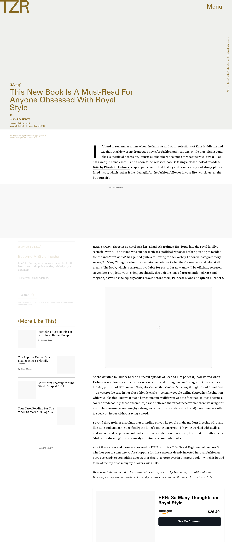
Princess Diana (182, 278)
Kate (208, 273)
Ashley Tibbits (21, 119)
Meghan (98, 278)
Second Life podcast (180, 377)
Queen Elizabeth (211, 278)
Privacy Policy (26, 307)
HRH (96, 167)
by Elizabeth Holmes (115, 167)
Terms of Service (66, 305)
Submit (25, 297)
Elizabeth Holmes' (161, 247)
